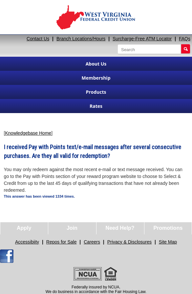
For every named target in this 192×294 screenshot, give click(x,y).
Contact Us (38, 38)
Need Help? (120, 228)
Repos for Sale (61, 242)
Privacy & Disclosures (129, 242)
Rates (96, 106)
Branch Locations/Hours (80, 38)
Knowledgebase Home (28, 133)
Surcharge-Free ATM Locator (142, 38)
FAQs (184, 38)
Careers (92, 242)
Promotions (167, 228)
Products (96, 92)
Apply (24, 228)
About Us (96, 64)
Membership (96, 78)
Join (72, 228)
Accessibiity (27, 242)
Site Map (168, 242)
